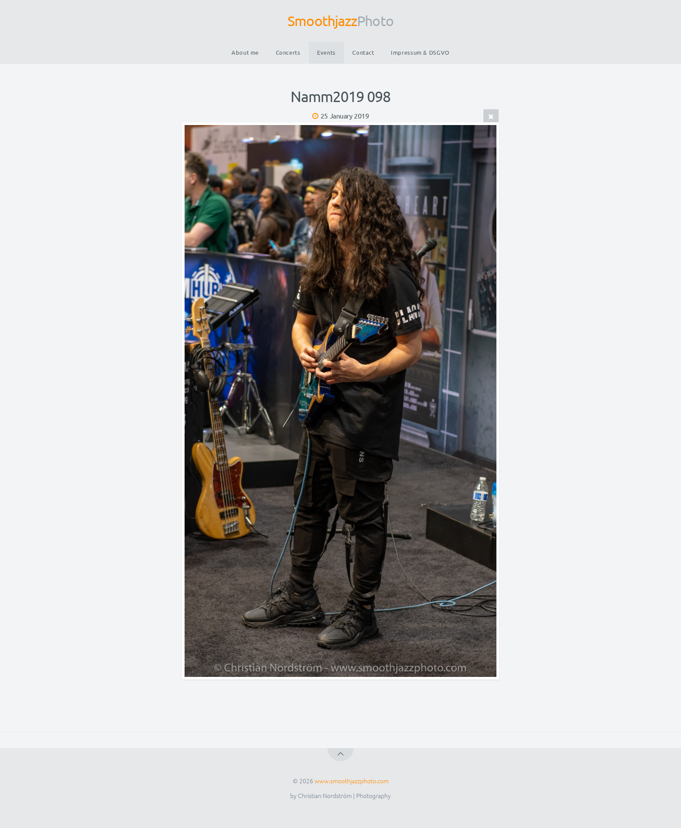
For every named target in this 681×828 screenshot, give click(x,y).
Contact (363, 52)
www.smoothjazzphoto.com (351, 780)
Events (326, 52)
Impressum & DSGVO (420, 52)
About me (245, 52)
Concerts (288, 52)
